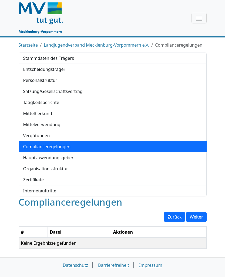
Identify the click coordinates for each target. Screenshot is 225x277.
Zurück (174, 217)
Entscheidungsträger (44, 69)
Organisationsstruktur (45, 169)
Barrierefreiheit (113, 265)
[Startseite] (43, 18)
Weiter (196, 217)
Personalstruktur (40, 80)
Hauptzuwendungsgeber (48, 158)
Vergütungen (36, 135)
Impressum (150, 265)
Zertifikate (33, 180)
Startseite (28, 45)
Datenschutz (75, 265)
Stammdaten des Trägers (48, 58)
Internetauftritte (39, 191)
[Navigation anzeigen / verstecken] (199, 18)
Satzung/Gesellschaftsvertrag (53, 91)
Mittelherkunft (37, 113)
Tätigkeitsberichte (41, 102)
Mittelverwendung (42, 124)
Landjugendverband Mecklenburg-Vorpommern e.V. (96, 45)
